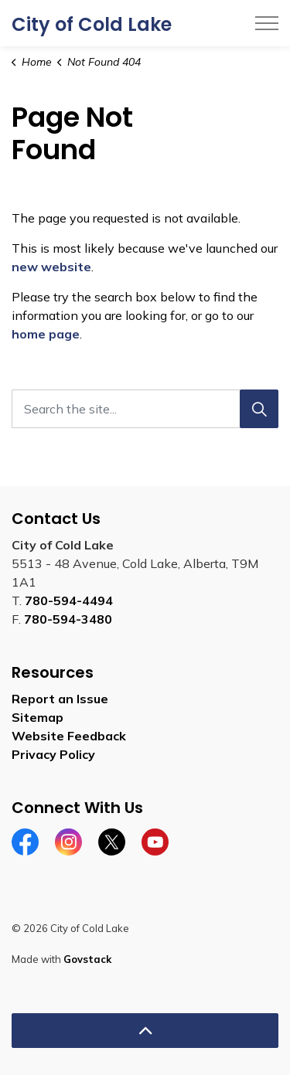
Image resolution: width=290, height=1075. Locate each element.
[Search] (259, 409)
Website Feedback (69, 735)
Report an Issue (60, 698)
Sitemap (37, 717)
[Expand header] (267, 23)
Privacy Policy (53, 754)
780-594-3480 (68, 619)
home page (46, 334)
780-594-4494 (69, 600)
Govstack (87, 959)
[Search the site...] (145, 409)
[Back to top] (145, 1030)
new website (51, 266)
